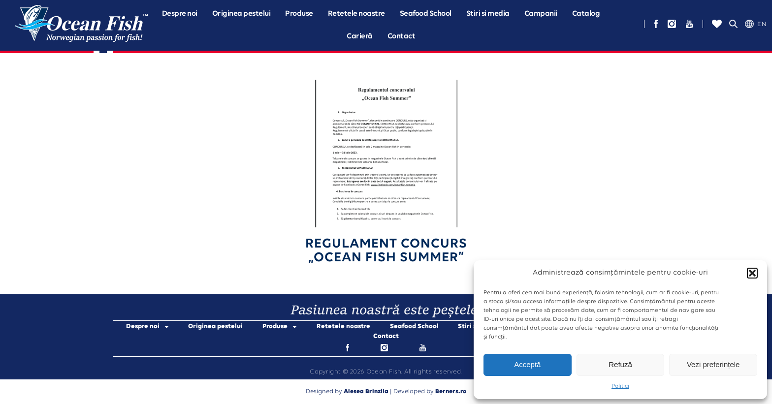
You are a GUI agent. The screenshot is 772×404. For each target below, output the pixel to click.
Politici (620, 386)
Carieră (360, 36)
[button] (752, 273)
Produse (299, 14)
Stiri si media (488, 14)
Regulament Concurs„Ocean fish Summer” (386, 251)
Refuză (620, 364)
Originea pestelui (241, 14)
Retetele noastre (356, 14)
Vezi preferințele (713, 364)
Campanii (540, 14)
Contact (401, 36)
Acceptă (527, 364)
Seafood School (425, 14)
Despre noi (179, 14)
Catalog (586, 14)
